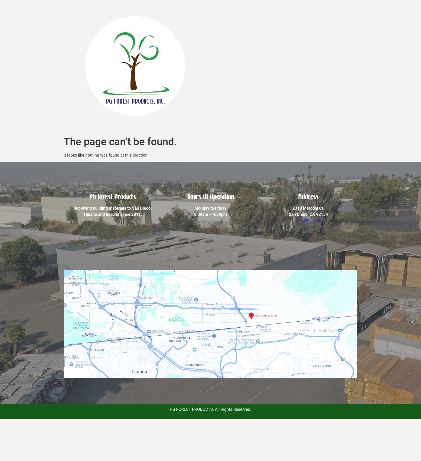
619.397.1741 (308, 220)
